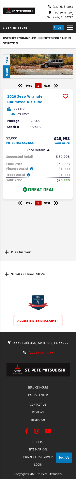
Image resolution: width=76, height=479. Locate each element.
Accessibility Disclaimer (38, 320)
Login (38, 464)
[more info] (38, 90)
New (6, 59)
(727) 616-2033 (60, 6)
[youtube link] (48, 431)
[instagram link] (37, 431)
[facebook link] (27, 431)
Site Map (38, 442)
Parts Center (38, 395)
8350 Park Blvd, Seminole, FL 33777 (60, 15)
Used (6, 72)
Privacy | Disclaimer (38, 457)
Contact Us (38, 404)
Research (38, 419)
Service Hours (38, 387)
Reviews (38, 412)
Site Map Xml (38, 449)
